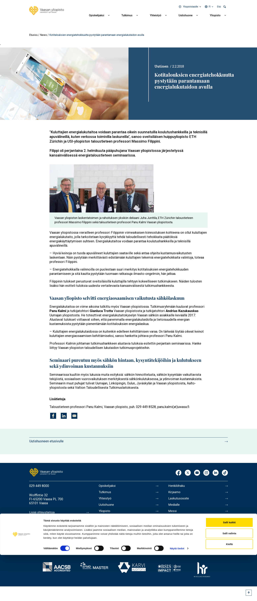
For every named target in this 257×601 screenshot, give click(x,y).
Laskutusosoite (179, 500)
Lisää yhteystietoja (42, 512)
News (43, 35)
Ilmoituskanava (179, 542)
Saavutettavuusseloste (184, 535)
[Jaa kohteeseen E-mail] (74, 416)
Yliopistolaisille (190, 6)
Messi (172, 514)
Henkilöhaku (177, 486)
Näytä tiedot (177, 594)
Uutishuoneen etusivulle (46, 441)
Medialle (174, 507)
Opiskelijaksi (96, 15)
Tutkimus (126, 15)
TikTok (225, 473)
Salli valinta (229, 579)
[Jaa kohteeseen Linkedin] (64, 416)
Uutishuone (185, 15)
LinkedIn (216, 473)
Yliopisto (215, 15)
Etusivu (33, 35)
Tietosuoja (176, 528)
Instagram (206, 473)
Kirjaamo (174, 493)
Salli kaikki (229, 568)
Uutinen (161, 66)
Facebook (178, 473)
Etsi (219, 6)
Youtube (197, 473)
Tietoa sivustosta (181, 521)
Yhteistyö (155, 15)
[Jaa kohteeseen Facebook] (53, 416)
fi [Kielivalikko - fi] (209, 6)
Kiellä (229, 590)
